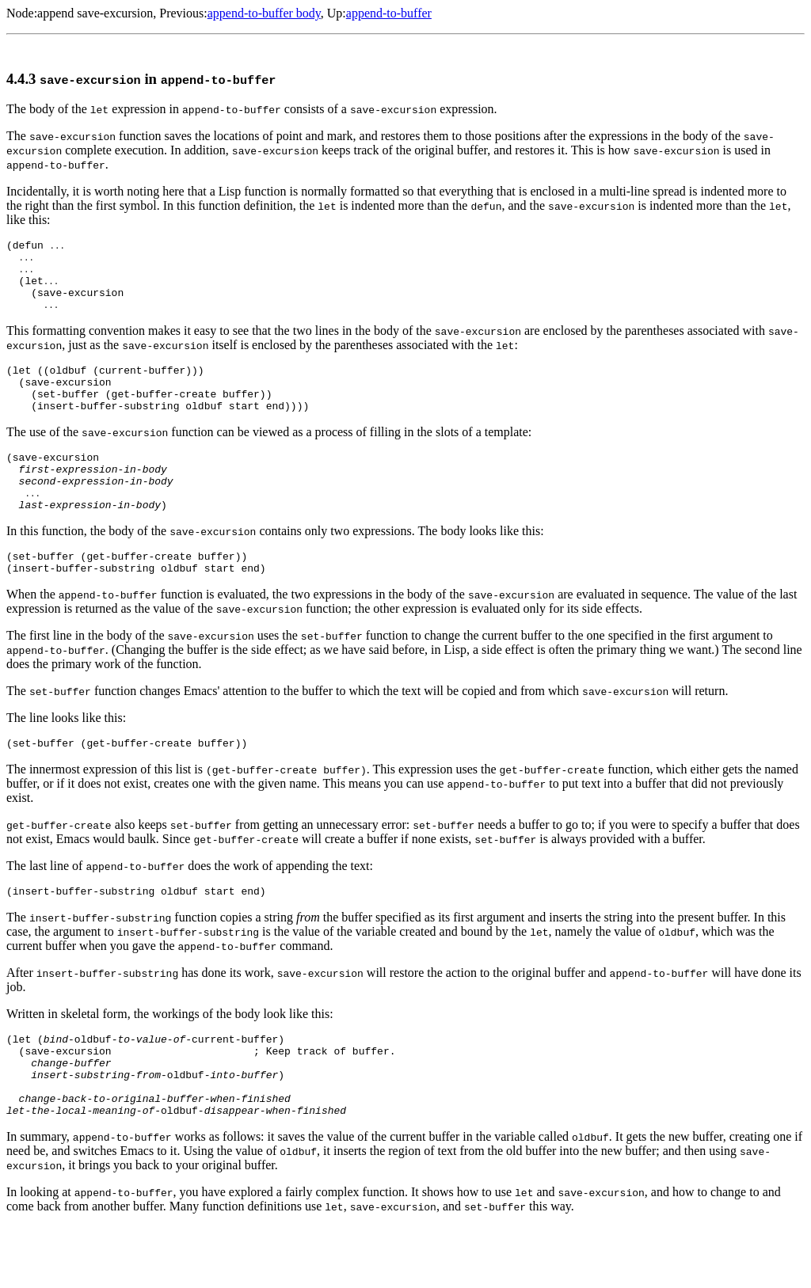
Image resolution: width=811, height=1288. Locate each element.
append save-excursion (95, 13)
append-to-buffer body (264, 13)
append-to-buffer (389, 13)
